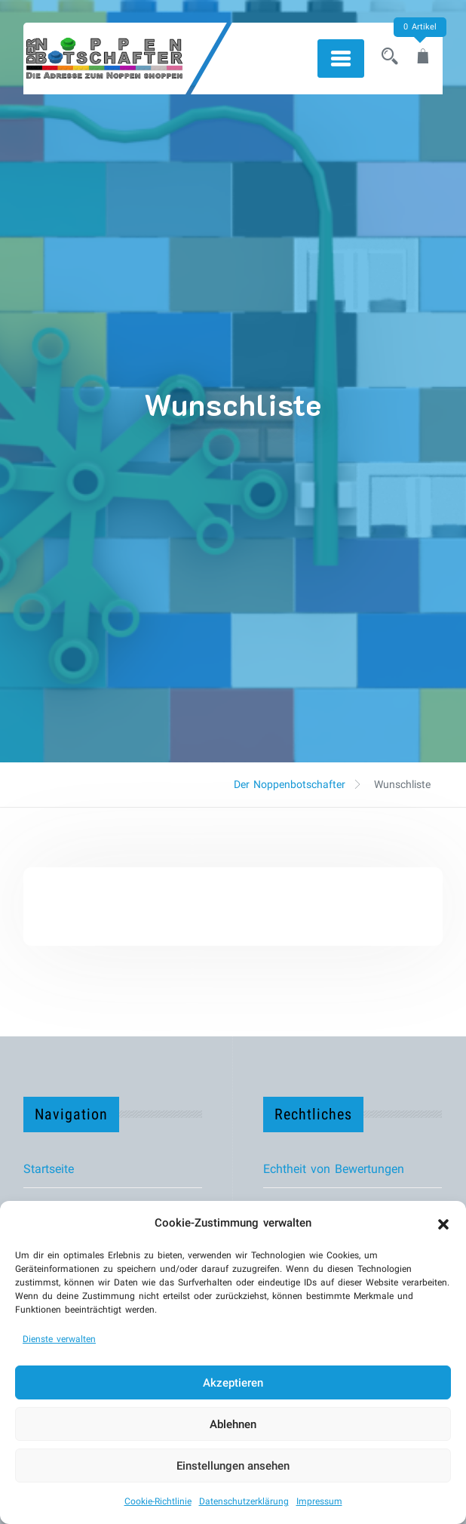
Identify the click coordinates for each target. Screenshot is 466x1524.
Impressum (319, 1501)
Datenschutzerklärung (244, 1501)
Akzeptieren (233, 1383)
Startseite (48, 1169)
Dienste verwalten (59, 1339)
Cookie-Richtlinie (158, 1501)
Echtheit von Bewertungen (333, 1169)
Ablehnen (233, 1424)
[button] (443, 1222)
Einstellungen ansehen (233, 1466)
